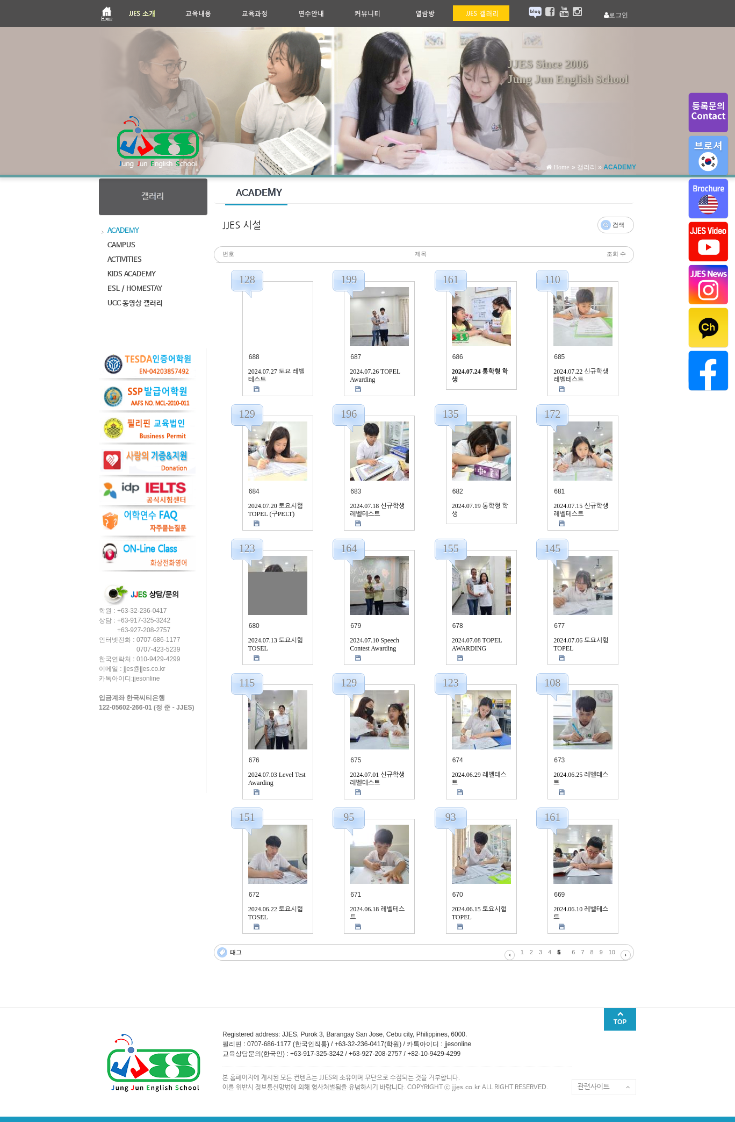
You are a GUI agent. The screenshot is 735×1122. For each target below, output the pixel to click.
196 (349, 414)
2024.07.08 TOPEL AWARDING (477, 644)
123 (247, 548)
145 (552, 548)
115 (247, 683)
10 (612, 952)
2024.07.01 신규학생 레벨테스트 (377, 779)
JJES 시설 (241, 225)
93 (450, 817)
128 (247, 279)
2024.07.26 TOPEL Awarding (375, 375)
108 (552, 683)
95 (348, 817)
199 (349, 279)
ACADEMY (619, 167)
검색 (618, 224)
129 (247, 414)
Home (560, 167)
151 (247, 817)
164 (349, 548)
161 (451, 279)
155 (451, 548)
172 (552, 414)
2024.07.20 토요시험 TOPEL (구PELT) (275, 510)
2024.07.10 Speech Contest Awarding (374, 644)
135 (451, 414)
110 (552, 279)
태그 (236, 952)
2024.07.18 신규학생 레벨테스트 (377, 510)
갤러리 (586, 167)
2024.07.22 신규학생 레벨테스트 (580, 375)
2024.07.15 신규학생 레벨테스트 (580, 510)
